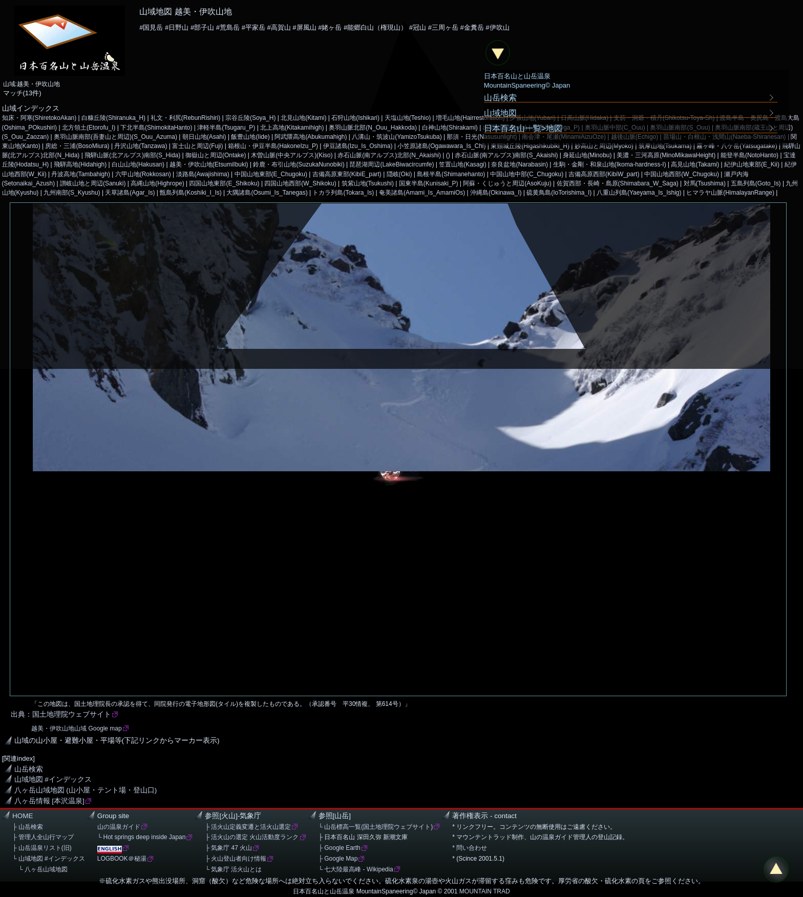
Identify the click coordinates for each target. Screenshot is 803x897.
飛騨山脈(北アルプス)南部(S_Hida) (132, 155)
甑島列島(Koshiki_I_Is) (190, 192)
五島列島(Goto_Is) (756, 183)
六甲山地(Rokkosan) (143, 174)
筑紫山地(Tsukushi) (368, 183)
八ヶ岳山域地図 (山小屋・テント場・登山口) (85, 790)
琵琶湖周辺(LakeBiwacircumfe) (391, 164)
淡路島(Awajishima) (202, 174)
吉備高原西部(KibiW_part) (603, 174)
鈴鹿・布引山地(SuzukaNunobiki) (298, 164)
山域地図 (500, 112)
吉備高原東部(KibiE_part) (347, 174)
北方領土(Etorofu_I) (88, 127)
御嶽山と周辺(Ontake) (215, 155)
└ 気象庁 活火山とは (233, 869)
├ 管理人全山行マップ (43, 837)
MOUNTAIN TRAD (484, 891)
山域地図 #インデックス (53, 779)
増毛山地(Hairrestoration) (470, 117)
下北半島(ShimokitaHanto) (156, 127)
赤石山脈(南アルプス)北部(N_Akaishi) (389, 155)
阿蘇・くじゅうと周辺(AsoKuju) (507, 183)
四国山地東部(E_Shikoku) (224, 183)
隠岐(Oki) (399, 174)
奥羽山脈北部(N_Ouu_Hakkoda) (373, 127)
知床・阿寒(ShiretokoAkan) (39, 117)
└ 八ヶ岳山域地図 (40, 869)
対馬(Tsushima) (705, 183)
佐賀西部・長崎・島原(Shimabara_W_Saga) (618, 183)
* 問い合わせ (469, 847)
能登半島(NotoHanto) (749, 155)
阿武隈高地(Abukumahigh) (310, 136)
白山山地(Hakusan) (138, 164)
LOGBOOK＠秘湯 (121, 858)
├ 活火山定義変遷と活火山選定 (248, 826)
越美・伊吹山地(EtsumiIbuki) (209, 164)
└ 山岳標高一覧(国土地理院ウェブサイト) (376, 826)
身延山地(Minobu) (587, 155)
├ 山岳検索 (27, 826)
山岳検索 (28, 769)
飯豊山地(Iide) (250, 136)
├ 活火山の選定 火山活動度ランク (252, 837)
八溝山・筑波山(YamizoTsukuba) (396, 136)
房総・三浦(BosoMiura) (77, 146)
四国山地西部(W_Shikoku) (300, 183)
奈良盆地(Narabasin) (519, 164)
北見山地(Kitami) (303, 117)
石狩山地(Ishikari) (355, 117)
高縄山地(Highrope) (157, 183)
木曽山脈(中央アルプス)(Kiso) (291, 155)
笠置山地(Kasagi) (463, 164)
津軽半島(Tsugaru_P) (226, 127)
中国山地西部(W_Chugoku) (681, 174)
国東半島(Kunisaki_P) (428, 183)
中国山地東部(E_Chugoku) (271, 174)
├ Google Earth (340, 847)
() (448, 155)
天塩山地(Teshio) (408, 117)
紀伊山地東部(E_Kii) (751, 164)
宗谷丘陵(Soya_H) (250, 117)
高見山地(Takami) (695, 164)
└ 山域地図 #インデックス (48, 858)
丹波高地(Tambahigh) (80, 174)
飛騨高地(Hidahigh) (80, 164)
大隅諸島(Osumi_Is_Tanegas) (266, 192)
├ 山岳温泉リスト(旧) (42, 847)
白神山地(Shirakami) (450, 127)
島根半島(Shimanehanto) (451, 174)
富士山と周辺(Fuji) (197, 146)
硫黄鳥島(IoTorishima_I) (558, 192)
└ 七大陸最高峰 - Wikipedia (356, 869)
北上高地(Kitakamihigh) (292, 127)
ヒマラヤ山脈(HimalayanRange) (730, 192)
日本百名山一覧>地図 (523, 128)
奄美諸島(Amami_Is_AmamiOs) (422, 192)
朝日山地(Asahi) (204, 136)
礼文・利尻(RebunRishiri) (185, 117)
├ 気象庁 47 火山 (228, 847)
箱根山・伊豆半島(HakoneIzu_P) (273, 146)
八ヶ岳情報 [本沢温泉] (49, 801)
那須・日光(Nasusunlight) (482, 136)
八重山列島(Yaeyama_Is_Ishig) (639, 192)
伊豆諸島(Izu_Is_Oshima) (358, 146)
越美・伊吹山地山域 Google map (76, 728)
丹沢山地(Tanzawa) (140, 146)
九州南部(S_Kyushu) (72, 192)
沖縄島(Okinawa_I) (495, 192)
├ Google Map (338, 858)
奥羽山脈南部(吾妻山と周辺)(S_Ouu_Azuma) (115, 136)
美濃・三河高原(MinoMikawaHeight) (666, 155)
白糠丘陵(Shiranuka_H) (113, 117)
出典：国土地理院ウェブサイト (61, 714)
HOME (22, 816)
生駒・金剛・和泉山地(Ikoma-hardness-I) (609, 164)
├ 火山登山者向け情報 (235, 858)
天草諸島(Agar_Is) (130, 192)
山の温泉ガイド (118, 826)
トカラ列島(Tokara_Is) (343, 192)
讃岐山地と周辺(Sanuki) (93, 183)
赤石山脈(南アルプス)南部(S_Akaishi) (506, 155)
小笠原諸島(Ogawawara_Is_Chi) (441, 146)
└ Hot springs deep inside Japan (141, 837)
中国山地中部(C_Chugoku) (526, 174)
